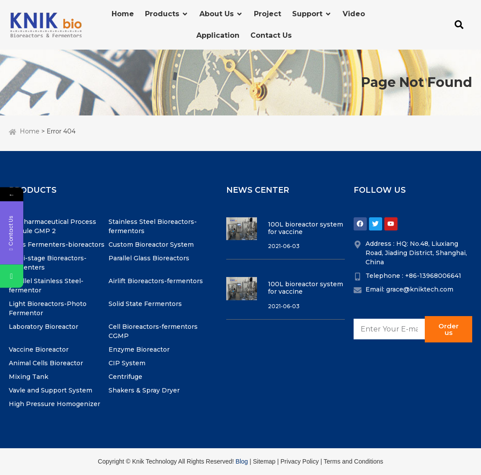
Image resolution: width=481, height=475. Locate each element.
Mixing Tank (28, 377)
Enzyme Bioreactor (139, 349)
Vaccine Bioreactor (39, 349)
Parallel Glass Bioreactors (148, 258)
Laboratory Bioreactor (43, 327)
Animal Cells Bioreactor (46, 363)
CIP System (126, 363)
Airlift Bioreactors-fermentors (155, 281)
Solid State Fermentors (145, 304)
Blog (241, 461)
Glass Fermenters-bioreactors (57, 244)
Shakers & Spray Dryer (144, 390)
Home (30, 131)
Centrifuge (125, 377)
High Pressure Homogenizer (54, 404)
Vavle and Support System (50, 390)
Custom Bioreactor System (151, 244)
